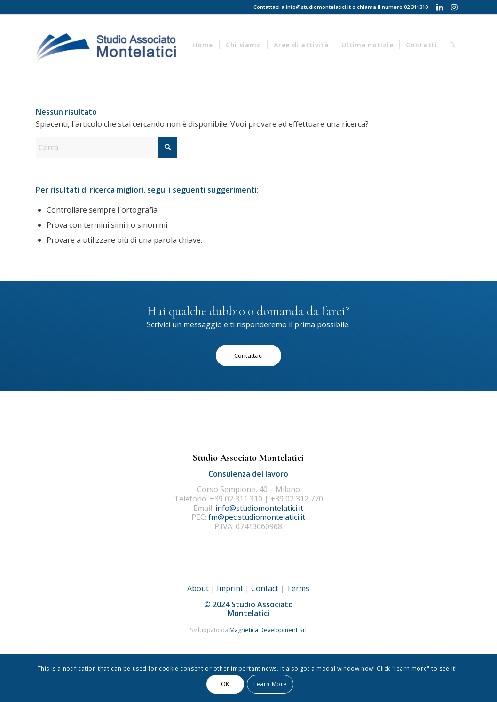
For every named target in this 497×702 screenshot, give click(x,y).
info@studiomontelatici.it (318, 6)
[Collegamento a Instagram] (454, 7)
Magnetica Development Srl (268, 629)
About (198, 588)
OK (225, 684)
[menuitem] (202, 45)
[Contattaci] (248, 355)
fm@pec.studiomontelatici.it (256, 517)
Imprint (230, 588)
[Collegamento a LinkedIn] (440, 7)
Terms (297, 588)
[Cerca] (452, 45)
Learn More (270, 684)
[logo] (107, 45)
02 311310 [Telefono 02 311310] (416, 6)
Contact (264, 588)
